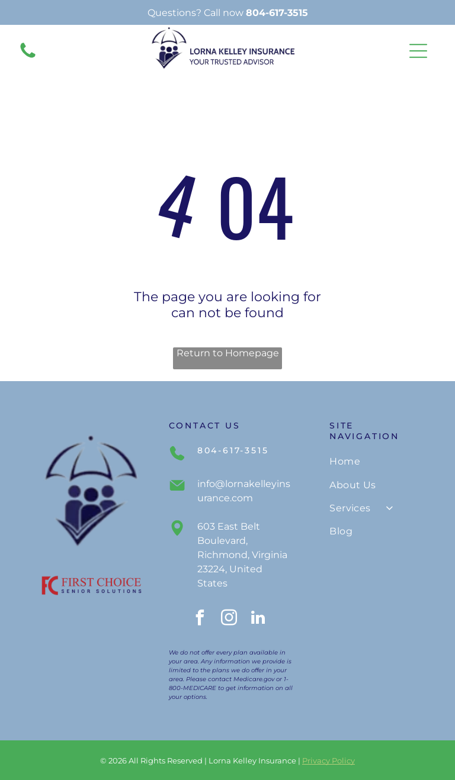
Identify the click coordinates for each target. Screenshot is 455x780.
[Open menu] (418, 51)
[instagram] (229, 619)
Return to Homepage (228, 353)
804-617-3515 (277, 12)
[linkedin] (258, 619)
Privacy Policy (328, 760)
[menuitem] (378, 461)
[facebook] (200, 619)
